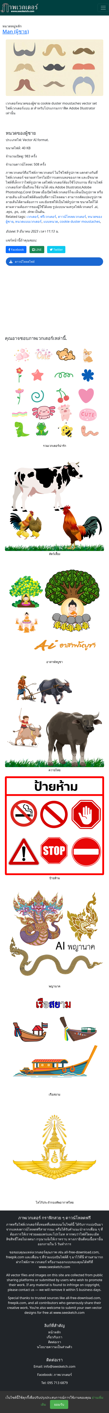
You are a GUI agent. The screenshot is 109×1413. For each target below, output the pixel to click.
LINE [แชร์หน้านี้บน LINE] (37, 249)
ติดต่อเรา (54, 1342)
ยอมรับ (59, 1404)
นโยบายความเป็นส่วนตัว (54, 1347)
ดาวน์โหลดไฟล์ (22, 262)
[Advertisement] (54, 301)
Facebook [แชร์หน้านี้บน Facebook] (16, 249)
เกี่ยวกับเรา (54, 1337)
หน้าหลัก (54, 1332)
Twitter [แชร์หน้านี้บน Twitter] (56, 249)
